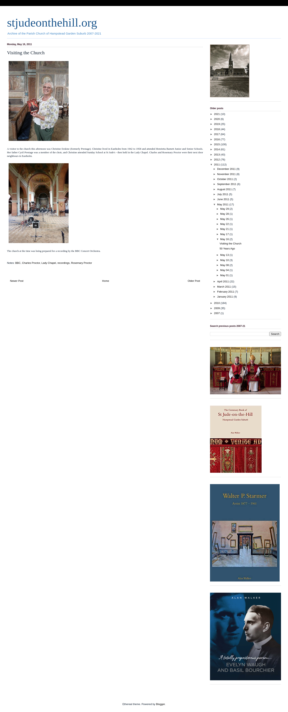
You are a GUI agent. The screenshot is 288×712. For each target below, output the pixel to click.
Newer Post (16, 280)
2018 (217, 129)
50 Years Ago (227, 248)
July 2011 (223, 194)
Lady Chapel (48, 262)
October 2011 (225, 179)
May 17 (224, 234)
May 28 (224, 213)
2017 (217, 134)
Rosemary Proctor (81, 262)
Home (105, 280)
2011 (217, 164)
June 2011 (223, 199)
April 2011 (223, 281)
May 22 (224, 223)
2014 (217, 149)
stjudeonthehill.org (52, 22)
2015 (217, 144)
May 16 (224, 239)
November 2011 (226, 174)
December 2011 (226, 168)
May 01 (224, 275)
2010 (217, 303)
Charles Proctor (31, 262)
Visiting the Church (230, 243)
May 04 (224, 270)
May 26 (224, 219)
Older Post (194, 280)
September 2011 (227, 184)
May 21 (224, 228)
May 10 (224, 260)
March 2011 (224, 286)
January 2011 (225, 296)
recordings (63, 262)
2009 (217, 308)
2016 (217, 139)
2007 (217, 313)
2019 (217, 124)
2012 (217, 159)
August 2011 (225, 189)
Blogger (160, 704)
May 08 (224, 265)
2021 (217, 114)
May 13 (224, 254)
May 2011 (223, 204)
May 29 (224, 208)
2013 (217, 154)
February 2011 (226, 291)
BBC (18, 262)
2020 (217, 119)
